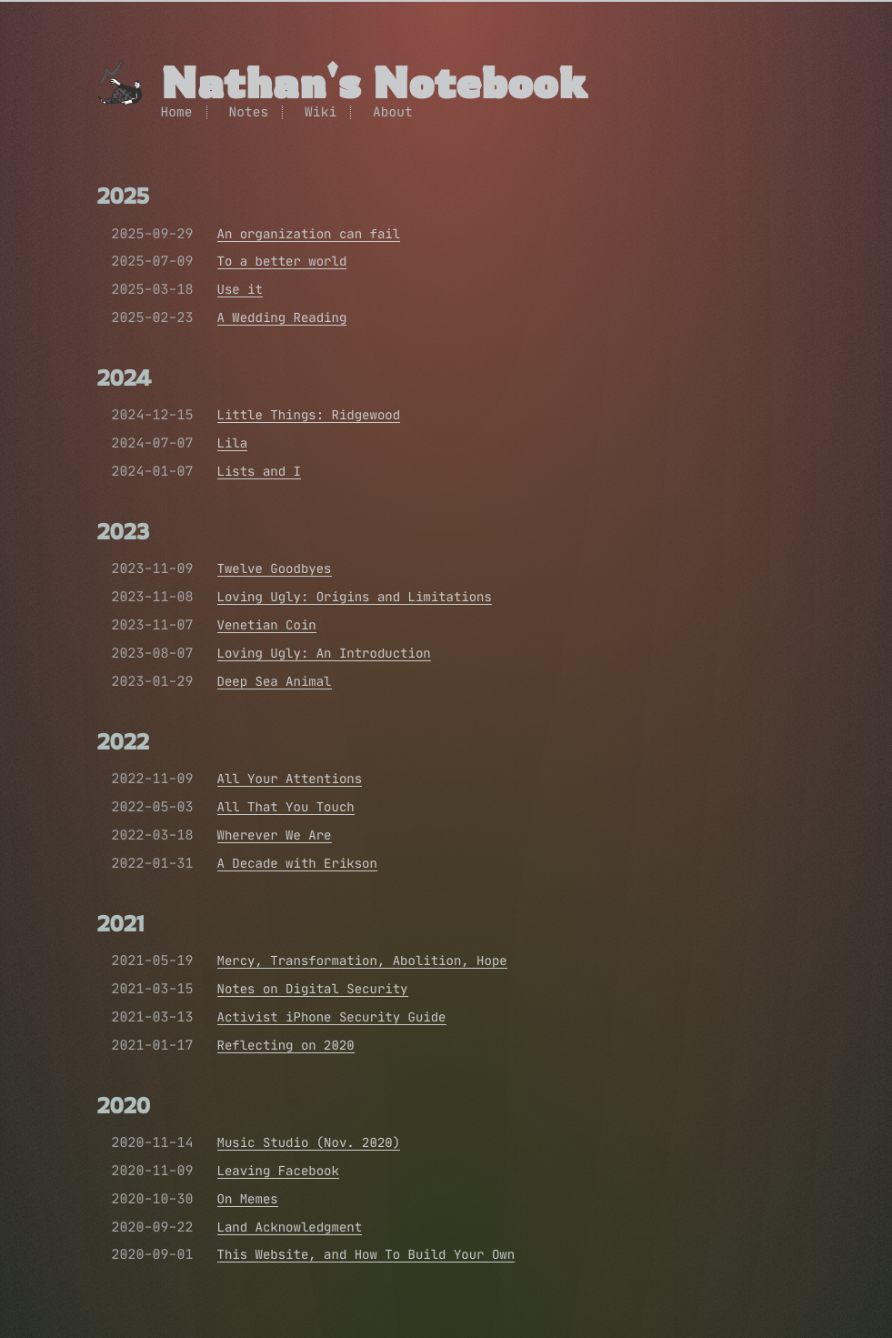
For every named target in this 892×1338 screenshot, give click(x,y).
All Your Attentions (290, 778)
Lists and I (259, 471)
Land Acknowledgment (290, 1227)
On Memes (247, 1199)
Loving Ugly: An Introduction (324, 653)
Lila (232, 443)
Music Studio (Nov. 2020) (309, 1142)
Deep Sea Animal (274, 681)
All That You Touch (286, 807)
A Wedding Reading (282, 317)
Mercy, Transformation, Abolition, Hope (362, 960)
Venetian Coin (266, 625)
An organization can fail (309, 234)
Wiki (320, 112)
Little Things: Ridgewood (309, 415)
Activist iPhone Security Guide (331, 1017)
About (393, 112)
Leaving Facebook (278, 1170)
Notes (248, 112)
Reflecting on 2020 (286, 1045)
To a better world (282, 261)
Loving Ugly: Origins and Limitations (354, 597)
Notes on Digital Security (312, 989)
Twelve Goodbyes (274, 568)
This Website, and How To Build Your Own (366, 1254)
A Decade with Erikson (297, 863)
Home (177, 112)
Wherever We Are (274, 835)
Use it (240, 289)
